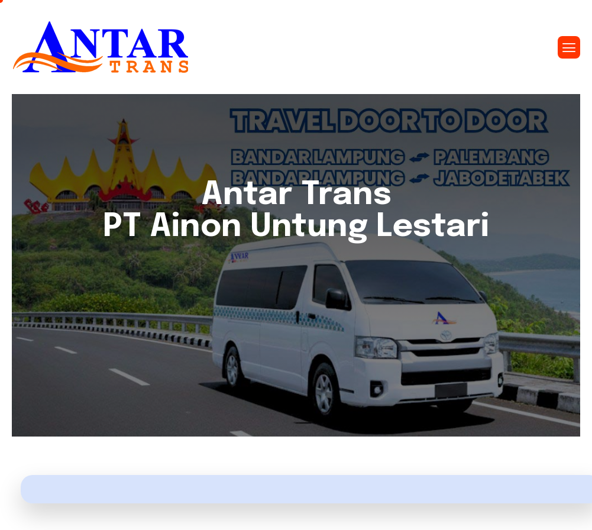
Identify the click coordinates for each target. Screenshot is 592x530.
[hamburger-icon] (569, 47)
